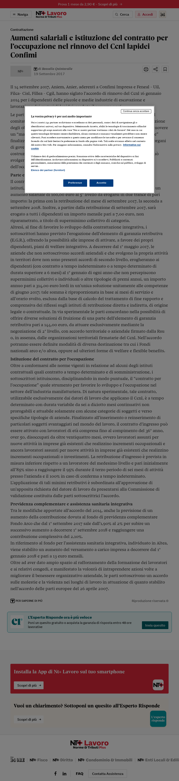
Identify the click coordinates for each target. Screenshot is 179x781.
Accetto (101, 183)
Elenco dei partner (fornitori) (48, 170)
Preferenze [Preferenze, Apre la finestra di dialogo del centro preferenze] (75, 183)
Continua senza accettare (136, 111)
